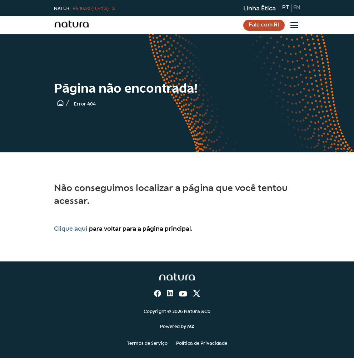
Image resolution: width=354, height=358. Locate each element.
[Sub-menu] (294, 25)
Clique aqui (71, 228)
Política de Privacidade (201, 342)
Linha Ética (259, 8)
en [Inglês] (296, 7)
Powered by (177, 326)
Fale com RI (264, 25)
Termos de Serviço (147, 342)
